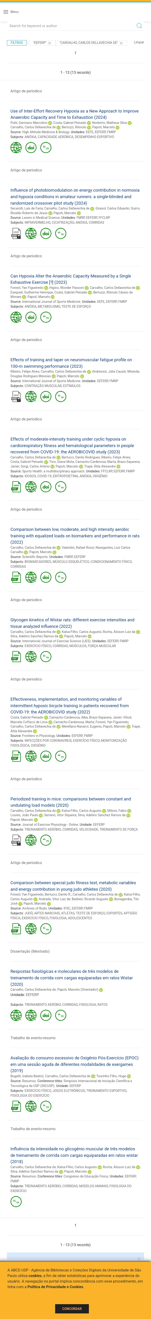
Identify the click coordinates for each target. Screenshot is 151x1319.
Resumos (29, 1081)
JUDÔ (29, 913)
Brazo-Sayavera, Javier (105, 717)
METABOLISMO (49, 306)
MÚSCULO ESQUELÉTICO (71, 562)
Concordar (72, 1309)
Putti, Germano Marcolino (28, 123)
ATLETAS (68, 913)
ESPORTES (114, 913)
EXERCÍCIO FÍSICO (38, 646)
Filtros (17, 43)
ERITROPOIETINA (65, 476)
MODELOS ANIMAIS (93, 1186)
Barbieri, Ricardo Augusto (90, 899)
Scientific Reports (35, 557)
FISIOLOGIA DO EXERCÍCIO (29, 1095)
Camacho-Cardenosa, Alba (68, 717)
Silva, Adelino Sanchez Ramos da (34, 636)
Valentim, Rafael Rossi (78, 547)
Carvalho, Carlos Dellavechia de (33, 127)
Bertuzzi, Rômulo (74, 127)
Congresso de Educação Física (86, 1176)
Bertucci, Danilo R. (58, 894)
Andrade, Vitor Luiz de (54, 899)
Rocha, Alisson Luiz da (119, 632)
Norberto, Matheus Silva (109, 123)
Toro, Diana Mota (61, 462)
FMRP (111, 132)
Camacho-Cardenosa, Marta (95, 462)
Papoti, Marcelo (103, 127)
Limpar (139, 42)
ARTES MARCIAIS (47, 913)
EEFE (89, 132)
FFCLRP (104, 217)
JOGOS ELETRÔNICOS (69, 1091)
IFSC (67, 908)
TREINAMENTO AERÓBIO (42, 829)
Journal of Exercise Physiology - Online (50, 824)
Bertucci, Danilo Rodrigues (81, 457)
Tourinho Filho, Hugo (111, 1076)
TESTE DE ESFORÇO (76, 306)
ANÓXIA (30, 137)
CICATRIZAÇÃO (63, 222)
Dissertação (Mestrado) (30, 951)
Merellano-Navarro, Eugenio (82, 726)
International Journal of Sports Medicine (51, 301)
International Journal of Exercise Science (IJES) (56, 641)
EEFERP (100, 132)
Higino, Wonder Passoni (66, 288)
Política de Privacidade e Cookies (55, 1287)
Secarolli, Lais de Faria (26, 208)
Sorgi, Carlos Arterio (35, 466)
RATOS (102, 1004)
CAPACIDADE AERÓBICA (55, 137)
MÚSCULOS (77, 646)
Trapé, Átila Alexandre (100, 466)
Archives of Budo (34, 908)
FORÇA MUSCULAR (102, 646)
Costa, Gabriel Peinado (69, 123)
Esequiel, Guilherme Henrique (31, 292)
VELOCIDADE (88, 829)
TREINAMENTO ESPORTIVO (106, 1091)
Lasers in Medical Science (41, 217)
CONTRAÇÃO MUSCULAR (43, 386)
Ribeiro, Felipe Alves (24, 371)
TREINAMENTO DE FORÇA (119, 829)
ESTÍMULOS (72, 386)
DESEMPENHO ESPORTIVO (94, 137)
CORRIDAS (96, 222)
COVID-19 (44, 476)
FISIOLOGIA (58, 918)
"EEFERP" (42, 43)
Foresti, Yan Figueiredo (26, 288)
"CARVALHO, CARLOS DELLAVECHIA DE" (91, 43)
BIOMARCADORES (38, 562)
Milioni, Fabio (117, 811)
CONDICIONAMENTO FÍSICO (111, 562)
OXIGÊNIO (100, 476)
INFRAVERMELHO (37, 222)
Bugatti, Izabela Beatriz (27, 1076)
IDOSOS (30, 476)
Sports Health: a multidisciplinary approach (53, 471)
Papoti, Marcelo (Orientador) (77, 989)
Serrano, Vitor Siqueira (60, 815)
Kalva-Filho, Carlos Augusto (81, 632)
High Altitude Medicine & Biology (45, 132)
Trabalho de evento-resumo (33, 1038)
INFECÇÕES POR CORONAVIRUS (48, 740)
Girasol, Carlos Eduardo (112, 208)
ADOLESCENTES (80, 918)
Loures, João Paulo (24, 815)
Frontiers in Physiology (38, 736)
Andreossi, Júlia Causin (109, 371)
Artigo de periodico (26, 91)
